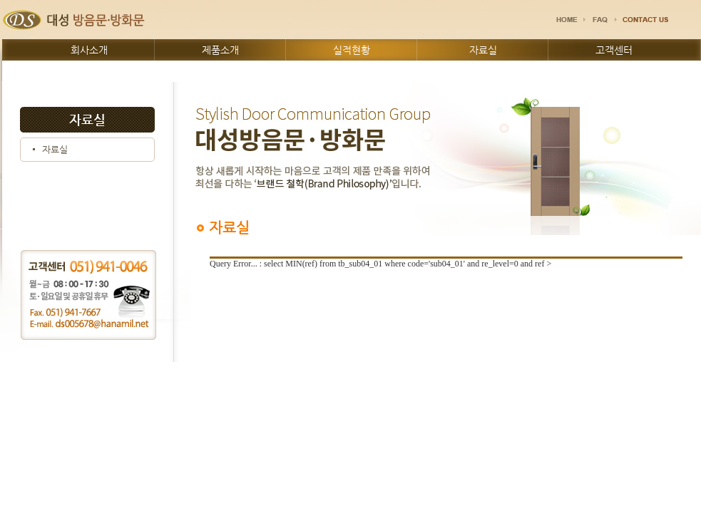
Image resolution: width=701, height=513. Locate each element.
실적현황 (351, 50)
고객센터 (614, 50)
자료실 (483, 50)
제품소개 (220, 50)
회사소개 (89, 50)
